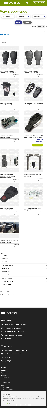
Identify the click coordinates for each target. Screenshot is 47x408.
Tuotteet (3, 253)
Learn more (16, 403)
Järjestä (34, 26)
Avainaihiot (5, 258)
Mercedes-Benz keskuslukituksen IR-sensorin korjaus (9, 241)
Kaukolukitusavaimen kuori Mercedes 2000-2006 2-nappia (8, 71)
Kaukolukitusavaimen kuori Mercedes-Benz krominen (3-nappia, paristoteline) (8, 176)
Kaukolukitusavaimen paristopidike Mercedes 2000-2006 (9, 104)
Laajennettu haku (4, 34)
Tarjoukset (4, 255)
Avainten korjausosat (7, 265)
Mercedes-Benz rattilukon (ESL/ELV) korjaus (7, 136)
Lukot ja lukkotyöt (6, 284)
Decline (11, 403)
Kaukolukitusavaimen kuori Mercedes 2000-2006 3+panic (8, 209)
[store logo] (12, 2)
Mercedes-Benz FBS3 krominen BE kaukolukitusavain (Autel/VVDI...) (33, 136)
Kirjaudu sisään (39, 3)
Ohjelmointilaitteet (7, 275)
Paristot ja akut (6, 271)
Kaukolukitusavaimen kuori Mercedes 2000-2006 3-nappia (32, 71)
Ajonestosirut (5, 268)
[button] (14, 76)
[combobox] (7, 16)
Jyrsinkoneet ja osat (7, 278)
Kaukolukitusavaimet (7, 262)
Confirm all (5, 404)
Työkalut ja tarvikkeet (7, 281)
